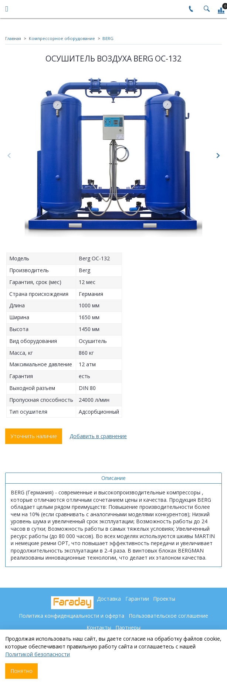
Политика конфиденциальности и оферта (71, 615)
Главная (13, 38)
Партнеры (127, 627)
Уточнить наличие (33, 436)
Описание (113, 477)
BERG (108, 38)
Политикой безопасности (37, 654)
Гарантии (137, 598)
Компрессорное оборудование (62, 38)
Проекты (164, 598)
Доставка (109, 598)
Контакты (99, 627)
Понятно (21, 670)
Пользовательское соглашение (168, 615)
